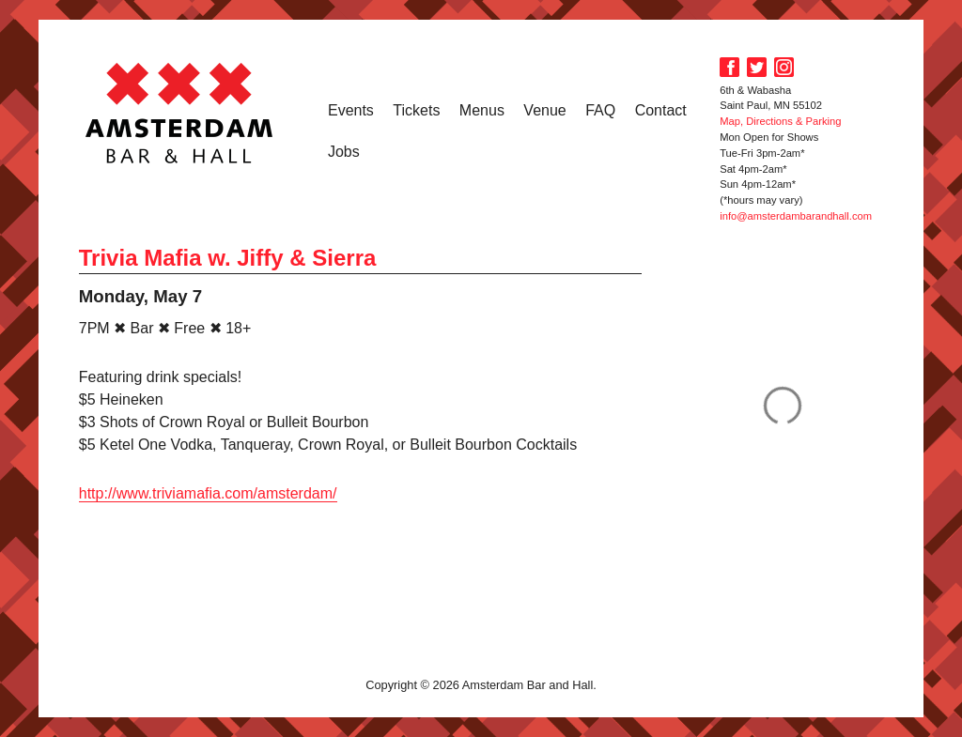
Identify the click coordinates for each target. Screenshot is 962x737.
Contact (661, 110)
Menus (481, 110)
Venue (544, 110)
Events (351, 110)
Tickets (416, 110)
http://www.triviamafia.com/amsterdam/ (208, 493)
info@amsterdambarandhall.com (796, 216)
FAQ (600, 110)
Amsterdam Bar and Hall (179, 112)
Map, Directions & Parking (780, 121)
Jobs (344, 152)
